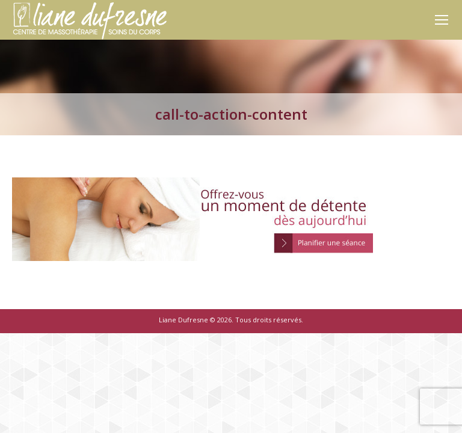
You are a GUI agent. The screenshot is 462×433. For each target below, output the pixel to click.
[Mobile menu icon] (441, 19)
